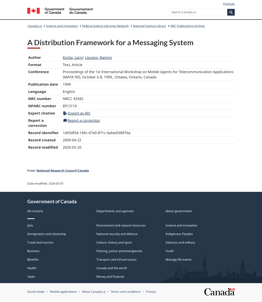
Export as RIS (76, 113)
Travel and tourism (40, 242)
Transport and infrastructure (116, 260)
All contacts (35, 211)
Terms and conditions (126, 292)
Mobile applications (63, 292)
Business (33, 251)
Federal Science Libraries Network (105, 26)
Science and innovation (62, 26)
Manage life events (179, 260)
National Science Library (149, 26)
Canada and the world (111, 268)
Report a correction (81, 120)
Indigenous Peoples (179, 234)
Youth (170, 251)
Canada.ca (35, 26)
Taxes (31, 277)
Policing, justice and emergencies (119, 251)
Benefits (33, 260)
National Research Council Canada (62, 170)
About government (179, 211)
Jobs (30, 225)
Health (31, 268)
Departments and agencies (115, 211)
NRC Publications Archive (187, 26)
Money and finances (110, 277)
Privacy (151, 292)
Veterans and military (180, 242)
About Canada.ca (93, 292)
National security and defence (117, 234)
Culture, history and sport (114, 242)
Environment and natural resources (121, 225)
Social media (36, 292)
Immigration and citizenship (46, 234)
